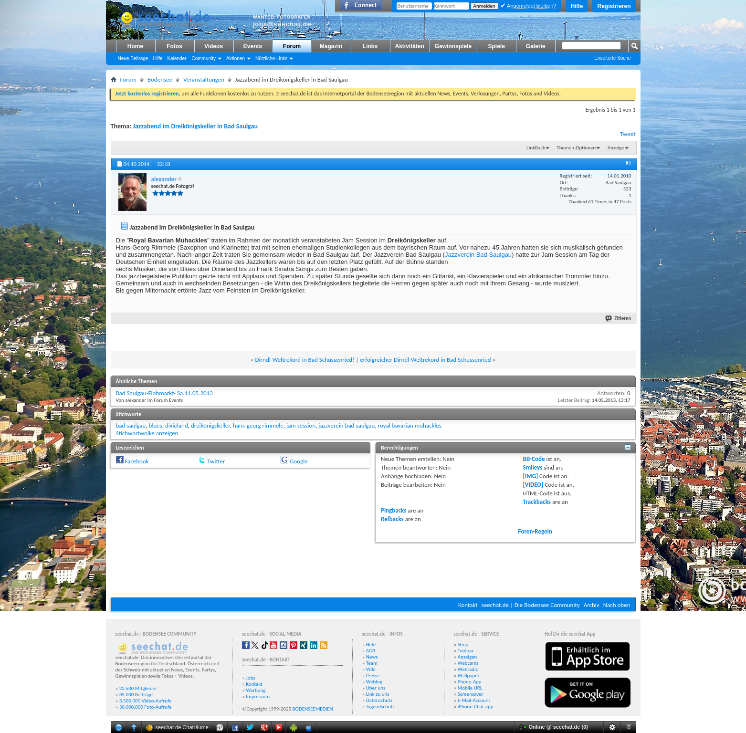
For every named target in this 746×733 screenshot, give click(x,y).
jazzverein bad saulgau (346, 425)
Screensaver (470, 694)
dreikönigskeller (210, 425)
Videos (213, 46)
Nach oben (616, 604)
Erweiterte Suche (612, 58)
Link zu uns (377, 694)
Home (135, 46)
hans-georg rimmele (258, 425)
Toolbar (465, 651)
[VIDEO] (533, 484)
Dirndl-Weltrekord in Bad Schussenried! (305, 359)
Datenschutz (379, 700)
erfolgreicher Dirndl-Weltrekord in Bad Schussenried (425, 359)
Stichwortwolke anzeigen (147, 433)
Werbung (255, 690)
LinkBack (535, 148)
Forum (292, 46)
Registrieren (613, 6)
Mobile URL (470, 688)
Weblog (374, 682)
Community (203, 58)
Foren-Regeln (535, 531)
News (372, 657)
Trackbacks (537, 501)
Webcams (468, 663)
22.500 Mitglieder (138, 688)
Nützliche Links (271, 58)
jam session (300, 425)
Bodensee (159, 79)
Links (370, 46)
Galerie (536, 46)
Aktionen (235, 58)
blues (155, 425)
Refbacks (392, 519)
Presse (373, 675)
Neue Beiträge (133, 58)
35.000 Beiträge (136, 694)
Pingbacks (393, 510)
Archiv (591, 604)
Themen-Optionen (576, 148)
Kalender (176, 58)
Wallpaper (469, 675)
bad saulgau (131, 425)
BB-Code (534, 458)
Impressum (258, 696)
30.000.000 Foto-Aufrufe (145, 707)
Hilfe (576, 6)
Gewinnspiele (453, 46)
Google (298, 461)
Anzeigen (467, 657)
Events (252, 46)
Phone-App (470, 682)
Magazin (331, 46)
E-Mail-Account (474, 700)
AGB (370, 651)
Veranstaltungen (203, 79)
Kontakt (468, 604)
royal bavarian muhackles (409, 425)
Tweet (627, 133)
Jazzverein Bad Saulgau (478, 254)
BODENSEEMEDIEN (313, 709)
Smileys (533, 467)
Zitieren (618, 318)
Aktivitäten (409, 46)
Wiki (371, 669)
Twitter (216, 461)
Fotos (174, 46)
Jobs (250, 678)
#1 (628, 163)
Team (372, 663)
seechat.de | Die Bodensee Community (531, 604)
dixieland (176, 425)
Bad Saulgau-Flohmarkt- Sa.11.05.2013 (164, 393)
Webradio (468, 669)
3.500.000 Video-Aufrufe (145, 701)
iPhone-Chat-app (476, 706)
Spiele (496, 46)
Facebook (136, 461)
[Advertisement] (373, 568)
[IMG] (530, 476)
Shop (463, 644)
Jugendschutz (380, 706)
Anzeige (616, 148)
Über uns (376, 688)
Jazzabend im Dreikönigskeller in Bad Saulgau (195, 126)
